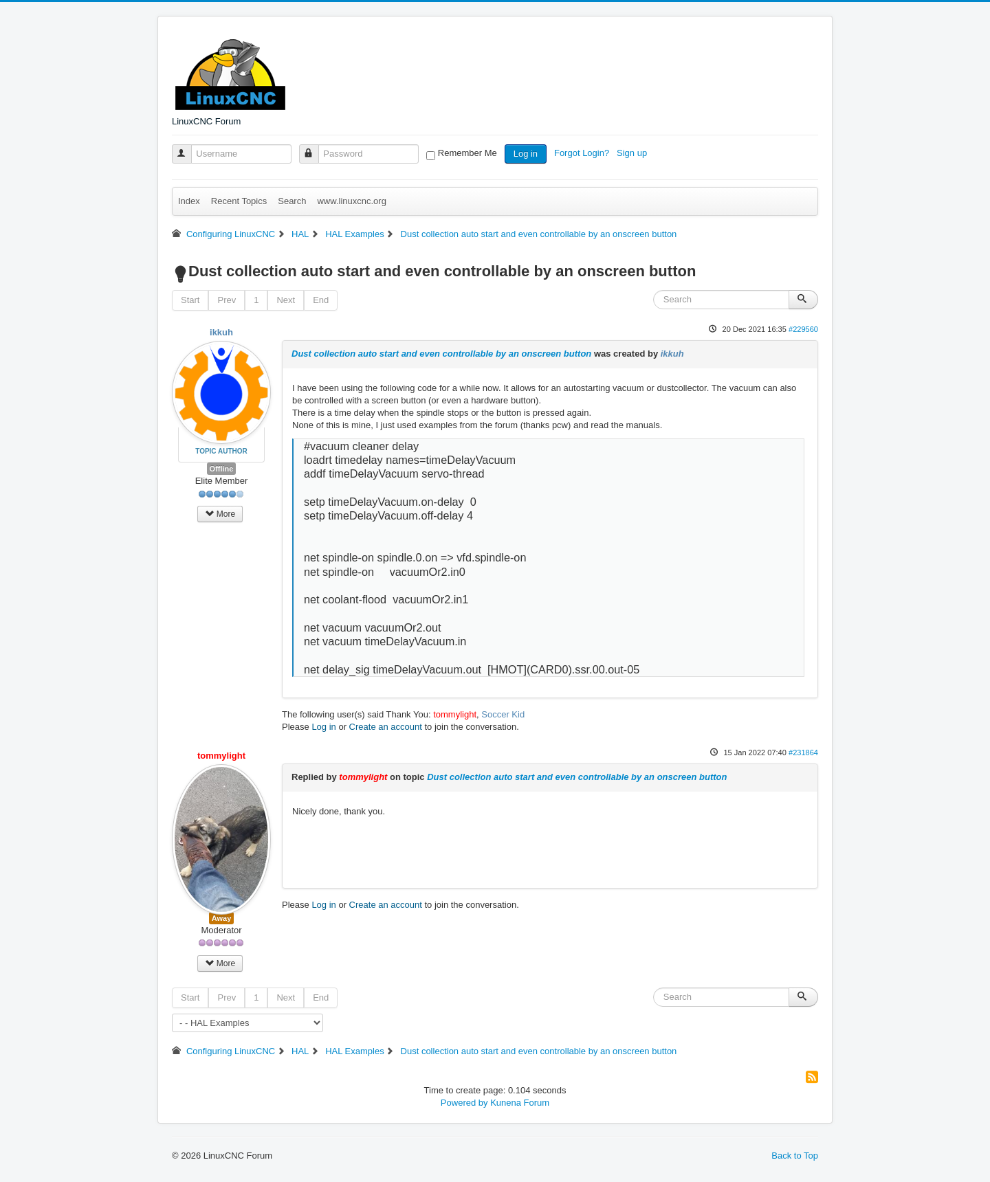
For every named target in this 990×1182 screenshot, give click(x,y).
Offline (222, 469)
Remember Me (467, 153)
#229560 (803, 329)
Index (189, 201)
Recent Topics (239, 201)
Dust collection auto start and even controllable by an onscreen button (441, 353)
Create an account (385, 727)
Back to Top (794, 1155)
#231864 (803, 752)
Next (285, 300)
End (321, 300)
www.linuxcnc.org (351, 201)
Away (222, 918)
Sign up (633, 153)
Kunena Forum (519, 1102)
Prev (226, 300)
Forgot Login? (583, 153)
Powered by (464, 1102)
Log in (526, 153)
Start (190, 300)
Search (292, 201)
